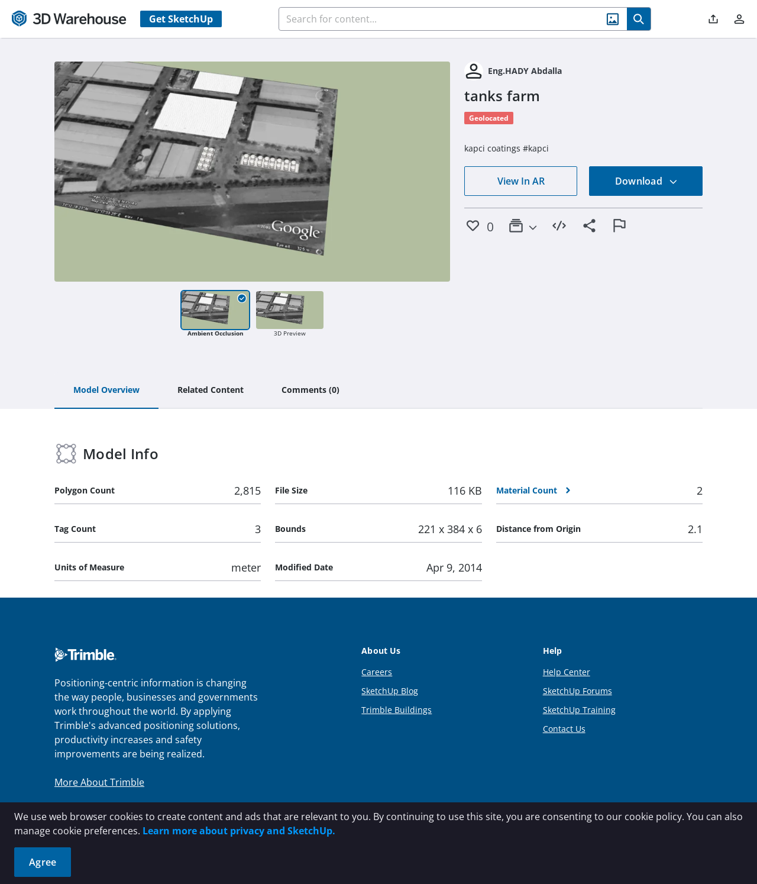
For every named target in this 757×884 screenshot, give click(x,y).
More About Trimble (99, 782)
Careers (376, 671)
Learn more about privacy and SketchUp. (239, 830)
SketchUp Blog (389, 690)
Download (646, 181)
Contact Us (564, 728)
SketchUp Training (579, 709)
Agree (42, 862)
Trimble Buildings (396, 709)
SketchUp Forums (577, 690)
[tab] (106, 390)
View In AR (521, 181)
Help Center (566, 671)
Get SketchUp (181, 18)
